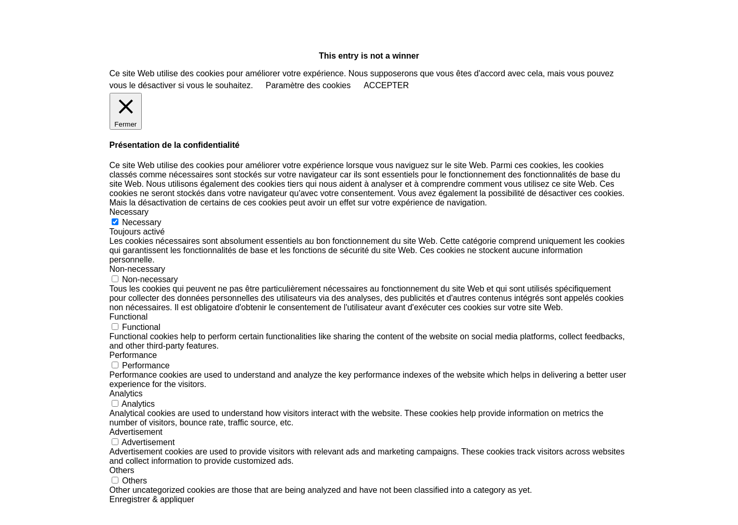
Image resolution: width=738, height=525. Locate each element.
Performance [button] (133, 355)
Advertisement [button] (136, 431)
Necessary (142, 222)
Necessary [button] (129, 212)
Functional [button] (129, 316)
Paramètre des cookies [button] (308, 85)
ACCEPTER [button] (386, 85)
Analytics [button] (126, 393)
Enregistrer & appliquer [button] (152, 499)
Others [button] (122, 470)
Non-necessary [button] (138, 269)
